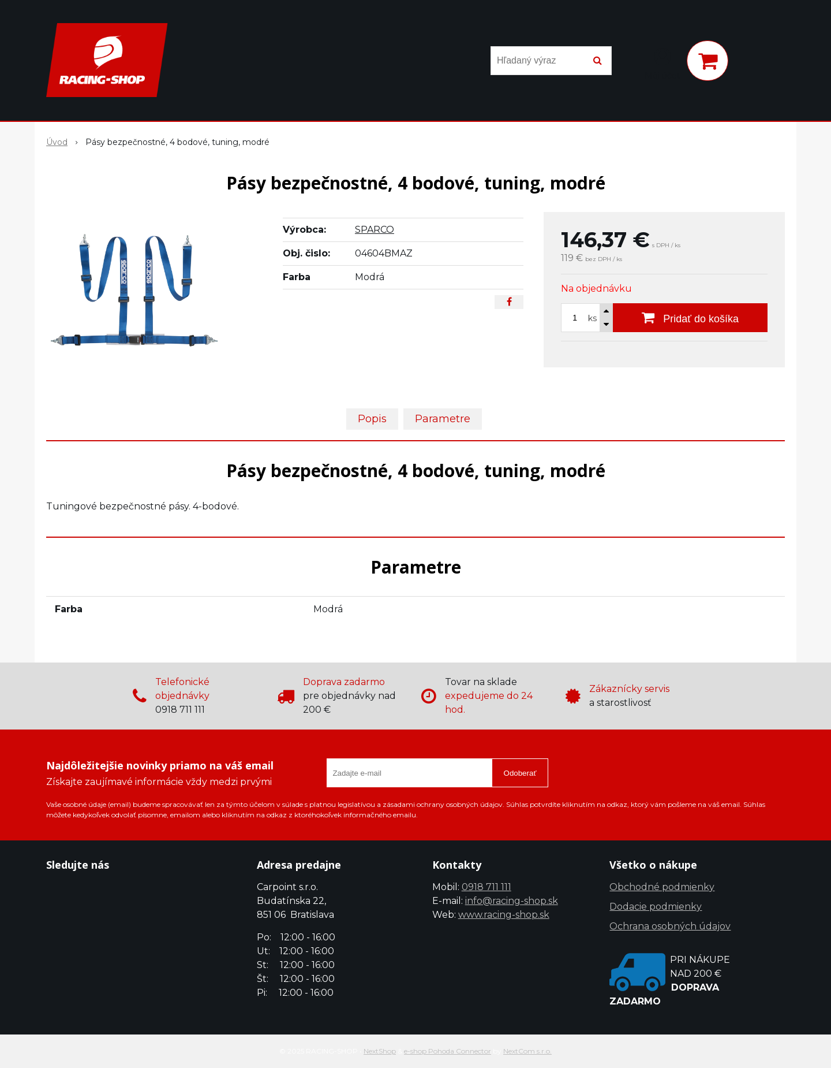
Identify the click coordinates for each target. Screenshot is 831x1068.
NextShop (380, 1051)
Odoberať (520, 773)
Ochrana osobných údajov (670, 926)
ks (592, 318)
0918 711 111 (486, 886)
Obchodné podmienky (661, 886)
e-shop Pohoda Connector (447, 1051)
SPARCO (374, 229)
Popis (372, 418)
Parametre (442, 418)
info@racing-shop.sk (511, 900)
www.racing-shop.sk (503, 914)
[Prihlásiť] (662, 63)
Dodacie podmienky (655, 906)
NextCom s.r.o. (527, 1051)
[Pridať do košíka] (690, 317)
